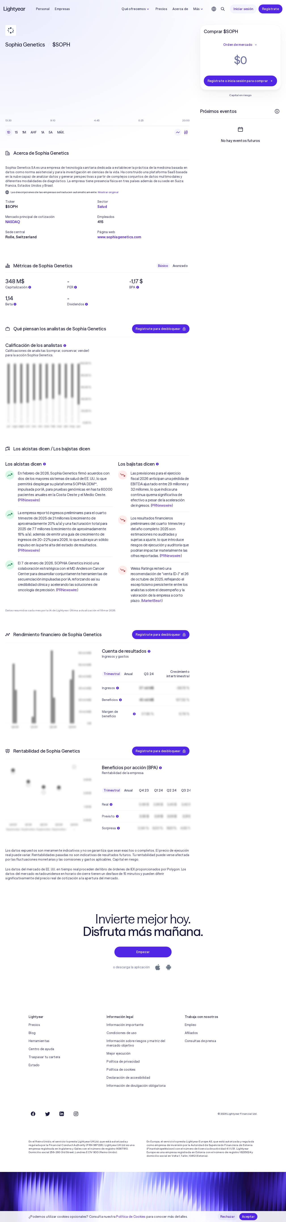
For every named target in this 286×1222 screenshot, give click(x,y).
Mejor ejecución (118, 1053)
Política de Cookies (130, 1217)
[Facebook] (33, 1113)
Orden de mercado (240, 45)
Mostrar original (108, 192)
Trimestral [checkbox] (112, 674)
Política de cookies (121, 1070)
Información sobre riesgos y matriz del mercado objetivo (136, 1043)
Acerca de (180, 9)
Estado (34, 1065)
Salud (102, 206)
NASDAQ (12, 221)
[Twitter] (47, 1113)
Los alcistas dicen (25, 464)
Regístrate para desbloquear (161, 329)
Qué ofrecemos (136, 9)
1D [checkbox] (9, 132)
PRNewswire (29, 500)
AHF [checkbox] (34, 132)
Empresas (62, 9)
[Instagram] (76, 1113)
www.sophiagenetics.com (119, 237)
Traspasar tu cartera (44, 1057)
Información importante (125, 1025)
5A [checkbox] (51, 132)
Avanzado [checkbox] (180, 266)
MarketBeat (152, 600)
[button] (51, 201)
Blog (32, 1033)
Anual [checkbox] (128, 674)
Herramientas (39, 1041)
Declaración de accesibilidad (128, 1078)
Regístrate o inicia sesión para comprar (240, 81)
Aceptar (248, 1217)
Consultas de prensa (200, 1041)
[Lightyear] (15, 9)
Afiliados (191, 1033)
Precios (161, 9)
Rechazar (227, 1217)
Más (198, 9)
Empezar (143, 952)
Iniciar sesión (243, 9)
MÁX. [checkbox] (61, 132)
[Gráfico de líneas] (177, 132)
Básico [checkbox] (163, 266)
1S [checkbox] (16, 132)
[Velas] (185, 132)
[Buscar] (222, 8)
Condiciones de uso (122, 1033)
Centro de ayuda (41, 1049)
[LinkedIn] (61, 1113)
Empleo (190, 1025)
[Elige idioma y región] (213, 8)
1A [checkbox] (42, 132)
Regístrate (270, 9)
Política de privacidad (123, 1061)
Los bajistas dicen (138, 464)
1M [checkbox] (24, 132)
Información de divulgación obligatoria (136, 1086)
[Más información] (277, 111)
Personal (42, 9)
